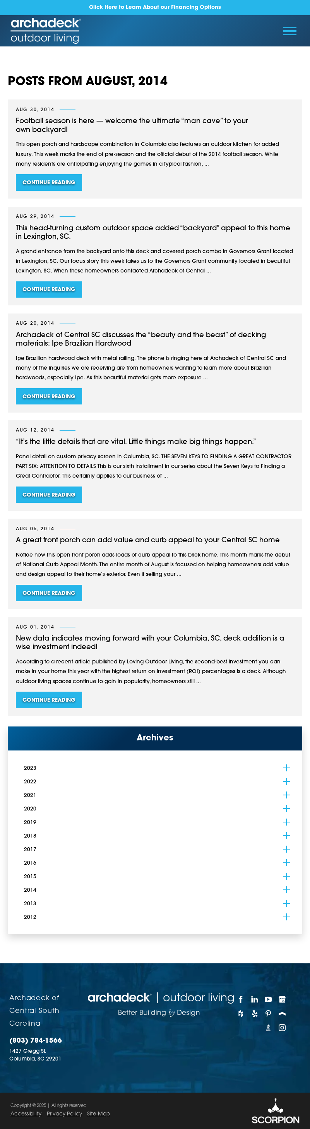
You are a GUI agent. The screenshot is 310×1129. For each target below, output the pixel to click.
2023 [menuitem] (30, 768)
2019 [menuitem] (30, 822)
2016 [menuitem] (30, 863)
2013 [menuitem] (30, 903)
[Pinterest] (268, 1014)
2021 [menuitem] (30, 795)
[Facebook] (241, 999)
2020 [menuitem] (30, 809)
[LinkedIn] (255, 999)
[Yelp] (255, 1014)
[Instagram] (282, 1028)
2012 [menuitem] (30, 917)
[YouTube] (268, 999)
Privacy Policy (64, 1114)
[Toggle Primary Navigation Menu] (289, 31)
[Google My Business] (282, 999)
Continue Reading (48, 182)
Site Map (98, 1114)
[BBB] (268, 1028)
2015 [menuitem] (30, 876)
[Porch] (282, 1014)
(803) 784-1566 (35, 1041)
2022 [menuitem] (30, 782)
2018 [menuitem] (30, 836)
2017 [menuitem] (30, 849)
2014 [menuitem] (30, 890)
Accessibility (25, 1114)
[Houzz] (241, 1014)
